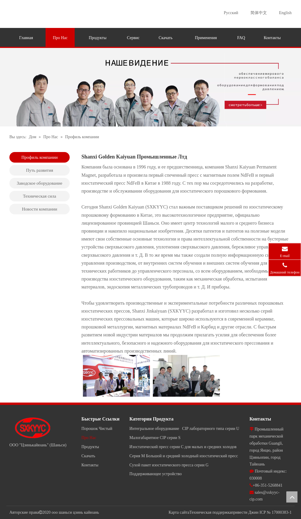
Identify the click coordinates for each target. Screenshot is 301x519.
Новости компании (39, 209)
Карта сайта (178, 512)
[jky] (150, 87)
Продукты (90, 447)
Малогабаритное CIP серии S (154, 437)
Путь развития (39, 170)
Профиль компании (39, 157)
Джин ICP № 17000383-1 (270, 512)
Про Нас (88, 437)
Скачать (88, 456)
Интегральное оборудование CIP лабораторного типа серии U (184, 428)
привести (239, 512)
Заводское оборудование (39, 183)
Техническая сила (39, 196)
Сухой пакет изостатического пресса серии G (168, 465)
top (291, 497)
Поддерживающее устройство (155, 474)
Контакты (89, 465)
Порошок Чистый (96, 428)
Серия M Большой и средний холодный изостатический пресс (183, 456)
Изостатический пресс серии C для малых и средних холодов (182, 447)
